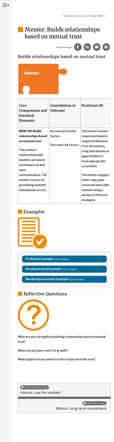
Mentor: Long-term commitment (63, 406)
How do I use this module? (64, 390)
